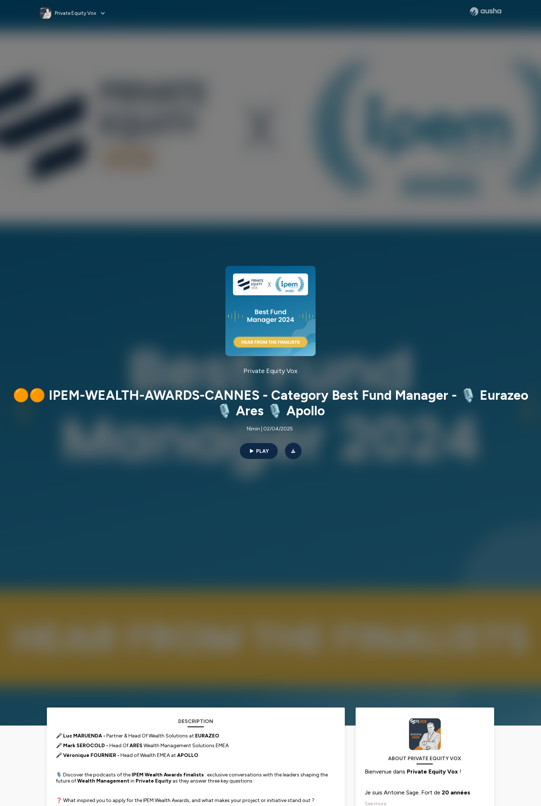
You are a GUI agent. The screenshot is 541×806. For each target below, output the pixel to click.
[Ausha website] (485, 11)
